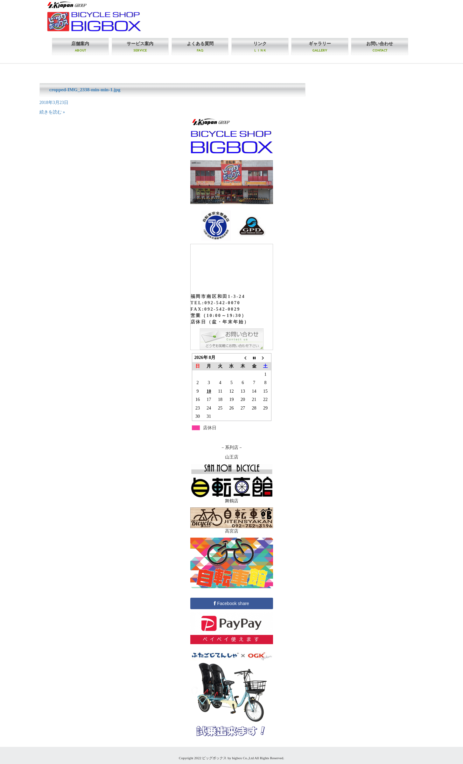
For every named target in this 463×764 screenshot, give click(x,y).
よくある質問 (200, 46)
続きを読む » (52, 112)
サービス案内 (140, 46)
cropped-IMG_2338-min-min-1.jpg (84, 89)
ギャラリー (320, 46)
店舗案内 (80, 46)
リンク (260, 46)
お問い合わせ (379, 46)
